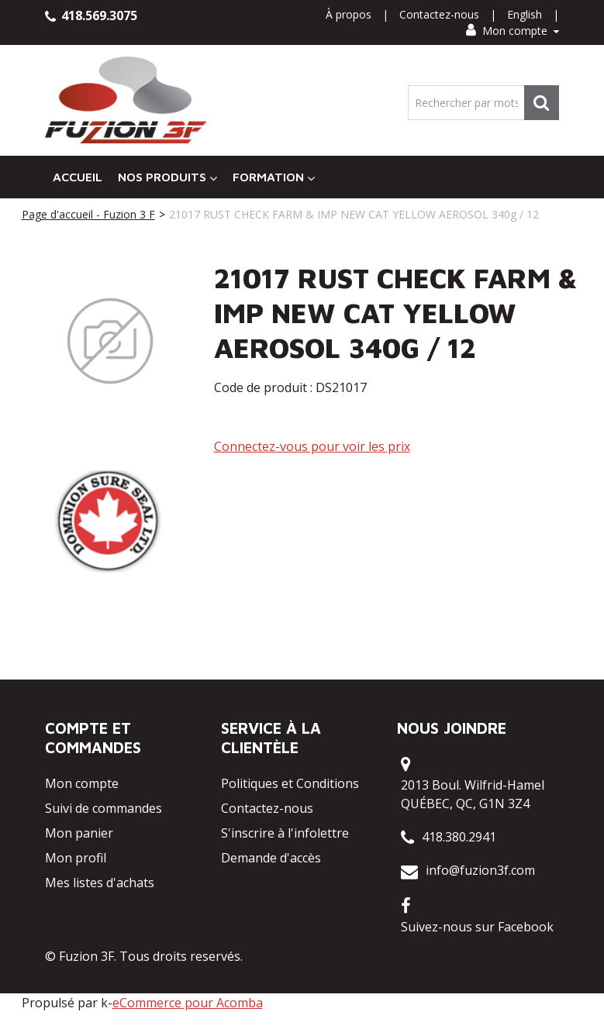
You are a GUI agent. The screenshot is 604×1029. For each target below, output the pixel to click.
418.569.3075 (91, 15)
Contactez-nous (439, 14)
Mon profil (75, 857)
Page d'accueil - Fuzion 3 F (88, 214)
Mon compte (512, 30)
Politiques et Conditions (290, 783)
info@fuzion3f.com (480, 870)
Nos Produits (167, 177)
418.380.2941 (459, 836)
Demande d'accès (271, 857)
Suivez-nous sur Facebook (477, 926)
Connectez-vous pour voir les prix (312, 446)
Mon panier (79, 832)
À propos (348, 14)
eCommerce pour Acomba (187, 1002)
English (524, 14)
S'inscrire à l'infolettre (285, 832)
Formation (274, 177)
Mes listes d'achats (99, 882)
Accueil (77, 177)
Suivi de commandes (103, 808)
